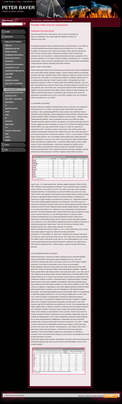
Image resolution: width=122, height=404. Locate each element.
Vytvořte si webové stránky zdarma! (90, 396)
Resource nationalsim (13, 131)
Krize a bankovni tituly (13, 86)
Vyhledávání (7, 20)
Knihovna (9, 37)
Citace (7, 112)
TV (5, 105)
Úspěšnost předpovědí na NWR (14, 71)
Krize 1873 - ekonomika (13, 99)
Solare (7, 137)
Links (7, 145)
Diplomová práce (11, 108)
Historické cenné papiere (14, 64)
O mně (7, 32)
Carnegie (8, 77)
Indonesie (8, 121)
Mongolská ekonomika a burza (14, 55)
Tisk (18, 2)
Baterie (7, 140)
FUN (6, 150)
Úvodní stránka (36, 20)
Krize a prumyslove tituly (14, 92)
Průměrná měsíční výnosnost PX (12, 80)
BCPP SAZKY (9, 124)
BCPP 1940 (9, 74)
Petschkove (9, 102)
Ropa (7, 134)
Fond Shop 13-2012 (11, 89)
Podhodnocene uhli (12, 48)
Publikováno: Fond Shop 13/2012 (42, 31)
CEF (6, 127)
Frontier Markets (11, 52)
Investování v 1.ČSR (12, 67)
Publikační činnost (49, 20)
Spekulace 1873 (11, 96)
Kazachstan (9, 61)
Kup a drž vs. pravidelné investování (14, 83)
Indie (7, 115)
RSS (36, 2)
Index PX (8, 45)
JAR (6, 118)
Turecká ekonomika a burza (13, 58)
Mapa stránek (27, 2)
